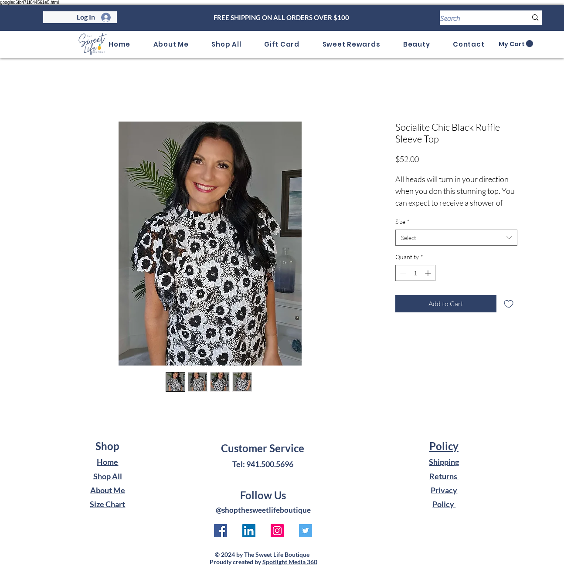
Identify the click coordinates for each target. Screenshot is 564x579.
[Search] (477, 18)
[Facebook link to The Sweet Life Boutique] (220, 530)
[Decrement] (402, 273)
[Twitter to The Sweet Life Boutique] (305, 530)
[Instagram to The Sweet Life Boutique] (277, 530)
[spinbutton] (415, 273)
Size (402, 221)
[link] (516, 43)
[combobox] (456, 238)
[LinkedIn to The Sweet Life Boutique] (248, 530)
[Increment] (428, 273)
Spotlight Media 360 (289, 561)
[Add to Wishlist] (508, 303)
